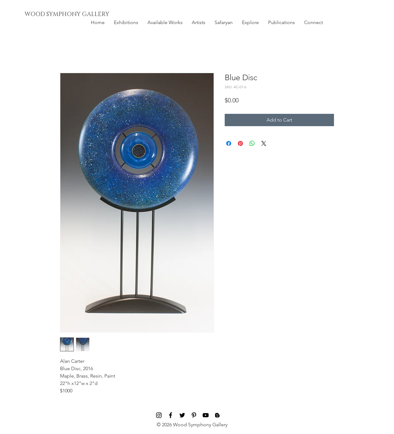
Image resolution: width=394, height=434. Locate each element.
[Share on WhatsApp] (252, 143)
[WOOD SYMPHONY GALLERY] (81, 14)
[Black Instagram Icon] (159, 415)
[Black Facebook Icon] (170, 415)
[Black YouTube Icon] (205, 415)
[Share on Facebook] (228, 143)
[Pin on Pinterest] (240, 143)
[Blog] (217, 415)
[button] (126, 22)
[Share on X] (263, 143)
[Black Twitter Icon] (182, 415)
